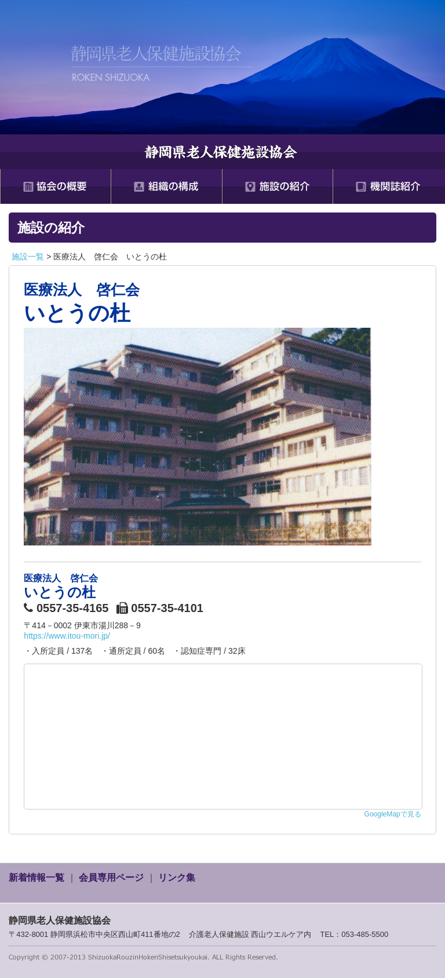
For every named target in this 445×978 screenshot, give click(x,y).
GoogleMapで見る (392, 814)
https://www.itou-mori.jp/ (67, 635)
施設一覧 (28, 256)
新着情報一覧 (36, 877)
